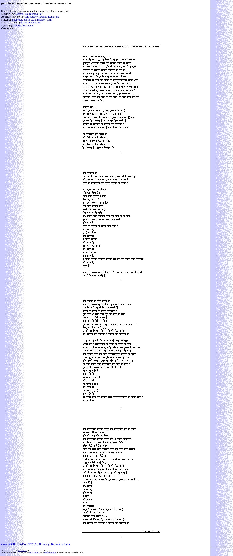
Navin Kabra (22, 551)
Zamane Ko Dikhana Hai (29, 13)
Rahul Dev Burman (31, 22)
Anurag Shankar (34, 552)
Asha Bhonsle (38, 19)
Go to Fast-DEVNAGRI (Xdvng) (33, 544)
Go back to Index (60, 544)
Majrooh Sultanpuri (23, 25)
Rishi (49, 19)
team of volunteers (50, 552)
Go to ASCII (8, 544)
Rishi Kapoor (30, 16)
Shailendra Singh (21, 19)
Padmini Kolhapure (49, 16)
